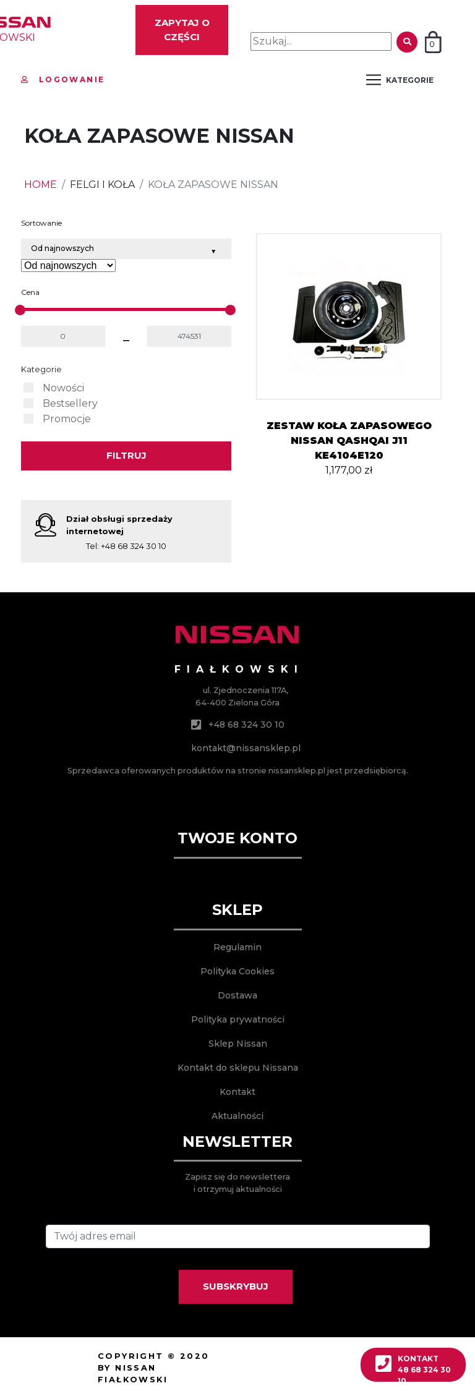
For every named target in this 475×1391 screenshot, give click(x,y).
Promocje (67, 419)
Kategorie (41, 369)
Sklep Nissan (237, 1043)
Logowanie (63, 79)
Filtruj (126, 455)
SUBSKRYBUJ (235, 1286)
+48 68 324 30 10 (133, 546)
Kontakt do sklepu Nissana (238, 1067)
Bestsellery (70, 403)
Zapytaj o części (182, 30)
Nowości (63, 388)
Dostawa (237, 995)
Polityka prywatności (238, 1019)
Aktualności (237, 1115)
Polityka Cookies (237, 971)
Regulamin (237, 947)
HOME (40, 184)
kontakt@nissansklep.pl (246, 748)
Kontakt (237, 1091)
